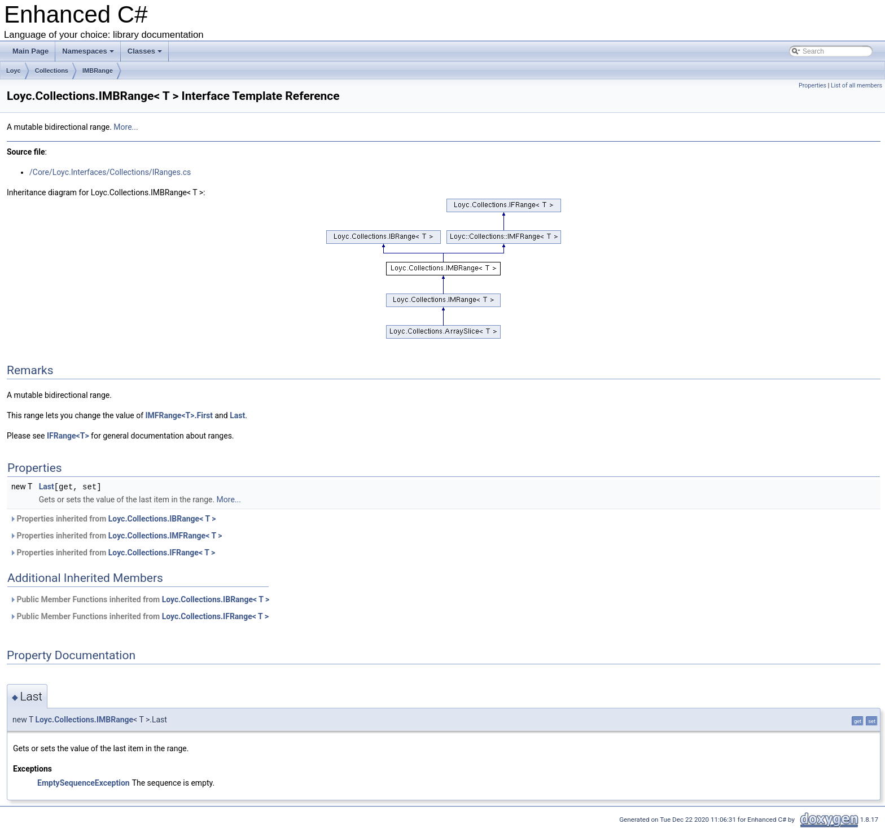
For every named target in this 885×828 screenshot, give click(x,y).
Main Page (30, 51)
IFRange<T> (68, 435)
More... (125, 127)
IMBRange (97, 70)
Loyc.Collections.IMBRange (84, 719)
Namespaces (88, 51)
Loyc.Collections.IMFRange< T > (165, 535)
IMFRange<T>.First (179, 415)
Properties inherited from (113, 518)
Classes (145, 51)
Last (237, 415)
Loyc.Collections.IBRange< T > (162, 518)
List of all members (856, 85)
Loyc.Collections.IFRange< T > (161, 552)
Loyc (13, 70)
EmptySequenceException (83, 782)
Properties (812, 85)
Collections (51, 70)
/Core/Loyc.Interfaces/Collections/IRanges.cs (110, 172)
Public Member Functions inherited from (139, 598)
